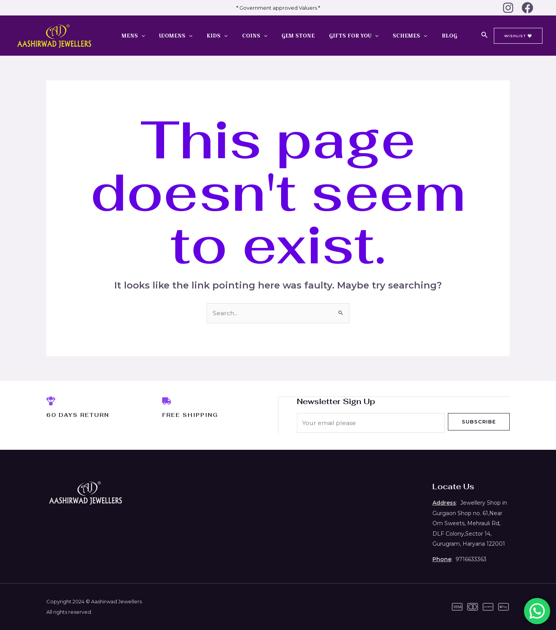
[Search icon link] (484, 36)
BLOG (426, 35)
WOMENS (173, 35)
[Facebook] (527, 8)
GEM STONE (285, 35)
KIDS (211, 35)
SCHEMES (390, 35)
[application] (142, 35)
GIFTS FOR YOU (337, 35)
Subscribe (479, 421)
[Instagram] (508, 8)
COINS (245, 35)
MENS (134, 35)
